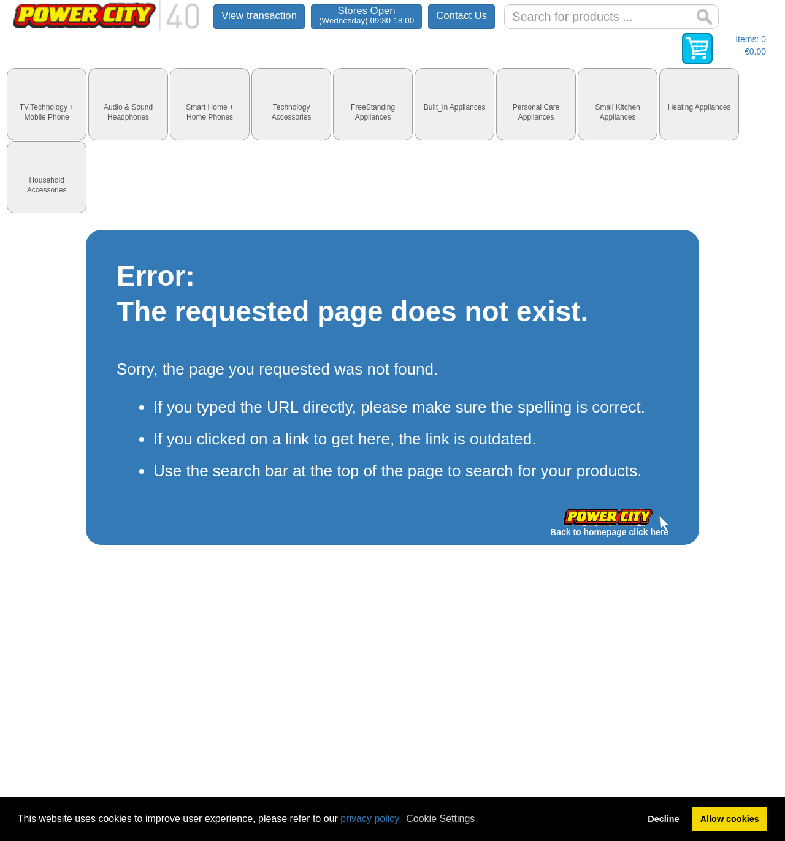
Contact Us (461, 15)
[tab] (46, 104)
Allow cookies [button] (729, 819)
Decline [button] (663, 819)
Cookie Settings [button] (440, 818)
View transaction (259, 15)
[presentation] (46, 104)
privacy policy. (370, 818)
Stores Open (366, 15)
